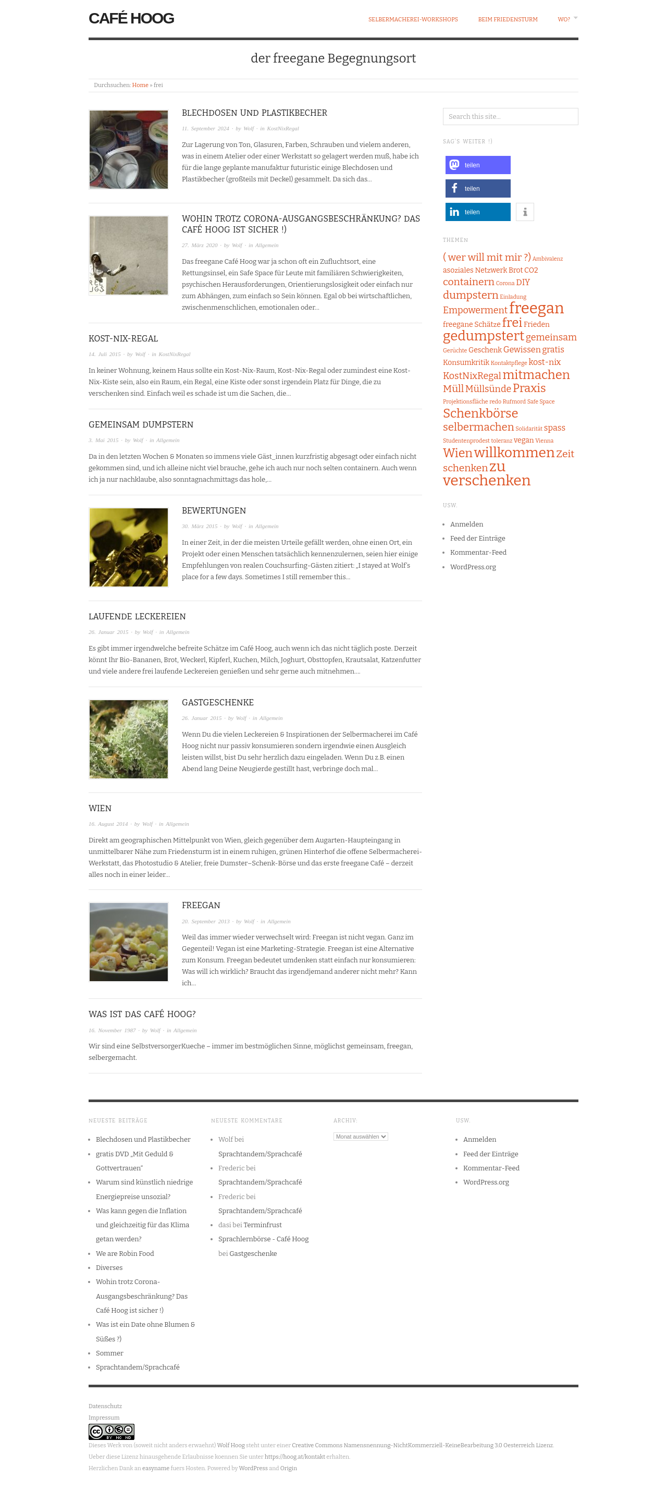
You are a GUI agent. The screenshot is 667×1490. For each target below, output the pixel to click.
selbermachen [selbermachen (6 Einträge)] (478, 427)
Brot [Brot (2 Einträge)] (516, 270)
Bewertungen (214, 511)
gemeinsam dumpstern (141, 425)
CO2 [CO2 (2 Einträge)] (531, 270)
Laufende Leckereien (137, 616)
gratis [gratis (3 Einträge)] (553, 350)
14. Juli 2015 (105, 354)
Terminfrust (262, 1225)
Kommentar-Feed (478, 552)
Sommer (109, 1353)
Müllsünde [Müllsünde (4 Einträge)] (488, 389)
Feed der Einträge (477, 538)
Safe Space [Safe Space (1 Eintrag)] (541, 401)
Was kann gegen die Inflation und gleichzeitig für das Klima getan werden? (142, 1225)
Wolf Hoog (231, 1445)
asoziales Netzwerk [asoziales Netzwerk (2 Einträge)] (475, 270)
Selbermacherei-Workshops (413, 19)
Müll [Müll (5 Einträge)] (453, 389)
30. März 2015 (199, 526)
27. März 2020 (199, 245)
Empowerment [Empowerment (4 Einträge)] (475, 310)
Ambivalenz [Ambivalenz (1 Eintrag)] (548, 258)
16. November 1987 (112, 1030)
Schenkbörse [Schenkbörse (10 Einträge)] (480, 413)
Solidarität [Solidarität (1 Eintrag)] (528, 428)
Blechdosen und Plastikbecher (254, 113)
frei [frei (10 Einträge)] (512, 322)
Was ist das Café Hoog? (142, 1014)
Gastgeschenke (218, 702)
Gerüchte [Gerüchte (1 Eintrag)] (455, 350)
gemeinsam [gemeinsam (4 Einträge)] (551, 337)
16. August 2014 (108, 824)
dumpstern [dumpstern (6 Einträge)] (471, 295)
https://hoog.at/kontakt (295, 1457)
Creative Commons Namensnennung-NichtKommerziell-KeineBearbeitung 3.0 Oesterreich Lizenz (422, 1445)
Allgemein (267, 245)
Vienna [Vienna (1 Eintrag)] (544, 440)
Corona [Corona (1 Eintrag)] (505, 283)
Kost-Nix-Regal (123, 339)
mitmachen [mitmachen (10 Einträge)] (536, 375)
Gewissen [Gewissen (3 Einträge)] (522, 350)
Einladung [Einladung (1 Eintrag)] (513, 297)
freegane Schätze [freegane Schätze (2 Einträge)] (472, 324)
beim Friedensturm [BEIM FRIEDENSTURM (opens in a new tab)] (508, 19)
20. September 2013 (206, 921)
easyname (155, 1468)
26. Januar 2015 (108, 632)
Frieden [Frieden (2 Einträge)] (537, 324)
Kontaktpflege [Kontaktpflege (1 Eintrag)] (509, 363)
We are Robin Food (125, 1253)
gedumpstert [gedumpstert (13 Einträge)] (483, 336)
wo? (564, 19)
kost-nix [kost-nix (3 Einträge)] (544, 362)
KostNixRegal (283, 128)
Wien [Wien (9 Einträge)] (458, 453)
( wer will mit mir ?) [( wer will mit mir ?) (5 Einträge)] (487, 257)
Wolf (248, 128)
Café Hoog (131, 18)
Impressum (104, 1417)
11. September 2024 (205, 128)
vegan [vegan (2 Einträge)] (524, 440)
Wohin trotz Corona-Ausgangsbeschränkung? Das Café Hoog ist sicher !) (142, 1296)
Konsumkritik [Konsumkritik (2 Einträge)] (466, 362)
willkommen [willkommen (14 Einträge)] (514, 452)
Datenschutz (105, 1406)
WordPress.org (473, 567)
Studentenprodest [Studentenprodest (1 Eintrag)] (466, 440)
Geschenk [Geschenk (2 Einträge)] (485, 350)
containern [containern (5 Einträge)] (469, 282)
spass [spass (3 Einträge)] (554, 428)
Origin (288, 1468)
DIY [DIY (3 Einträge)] (523, 282)
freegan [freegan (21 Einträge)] (536, 308)
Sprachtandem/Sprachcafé (138, 1367)
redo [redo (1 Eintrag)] (495, 401)
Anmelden (467, 524)
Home (140, 85)
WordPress (253, 1468)
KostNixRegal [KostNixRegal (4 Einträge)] (472, 376)
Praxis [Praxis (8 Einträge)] (529, 388)
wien (100, 808)
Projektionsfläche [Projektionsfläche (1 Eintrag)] (465, 401)
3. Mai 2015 (103, 440)
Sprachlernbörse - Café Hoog (263, 1239)
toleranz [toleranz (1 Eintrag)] (502, 440)
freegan (201, 905)
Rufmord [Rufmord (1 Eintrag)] (514, 401)
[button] (478, 165)
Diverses (109, 1268)
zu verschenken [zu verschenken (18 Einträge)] (487, 473)
